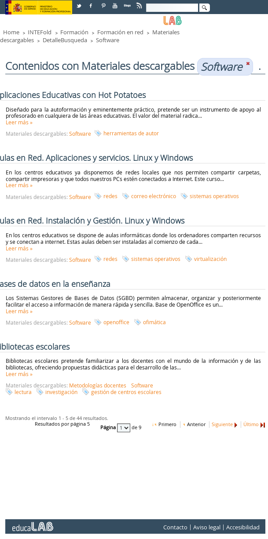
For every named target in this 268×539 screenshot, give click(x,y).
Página (108, 428)
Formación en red (120, 32)
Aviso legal (206, 528)
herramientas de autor (131, 133)
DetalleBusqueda (65, 40)
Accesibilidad (243, 528)
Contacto (175, 528)
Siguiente (222, 424)
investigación (61, 391)
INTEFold (39, 32)
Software (107, 40)
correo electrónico (153, 195)
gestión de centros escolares (126, 391)
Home (11, 32)
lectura (23, 391)
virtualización (210, 258)
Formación (74, 32)
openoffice (116, 322)
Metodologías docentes (97, 385)
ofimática (154, 322)
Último (251, 424)
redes (110, 195)
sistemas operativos (214, 195)
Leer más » (19, 122)
